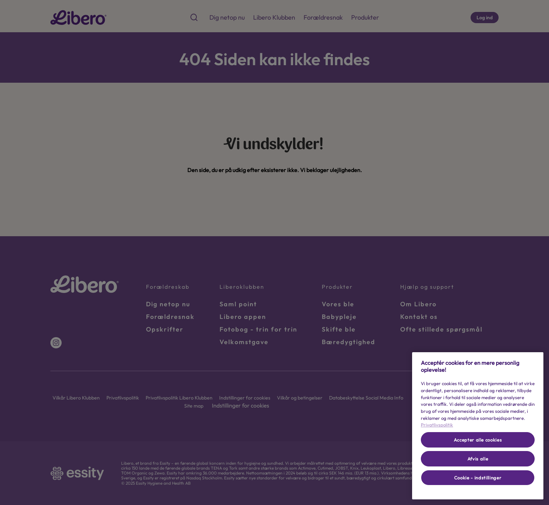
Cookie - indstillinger (477, 477)
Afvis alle (477, 459)
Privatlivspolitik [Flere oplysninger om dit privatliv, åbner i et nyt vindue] (437, 425)
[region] (477, 425)
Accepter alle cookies (478, 440)
